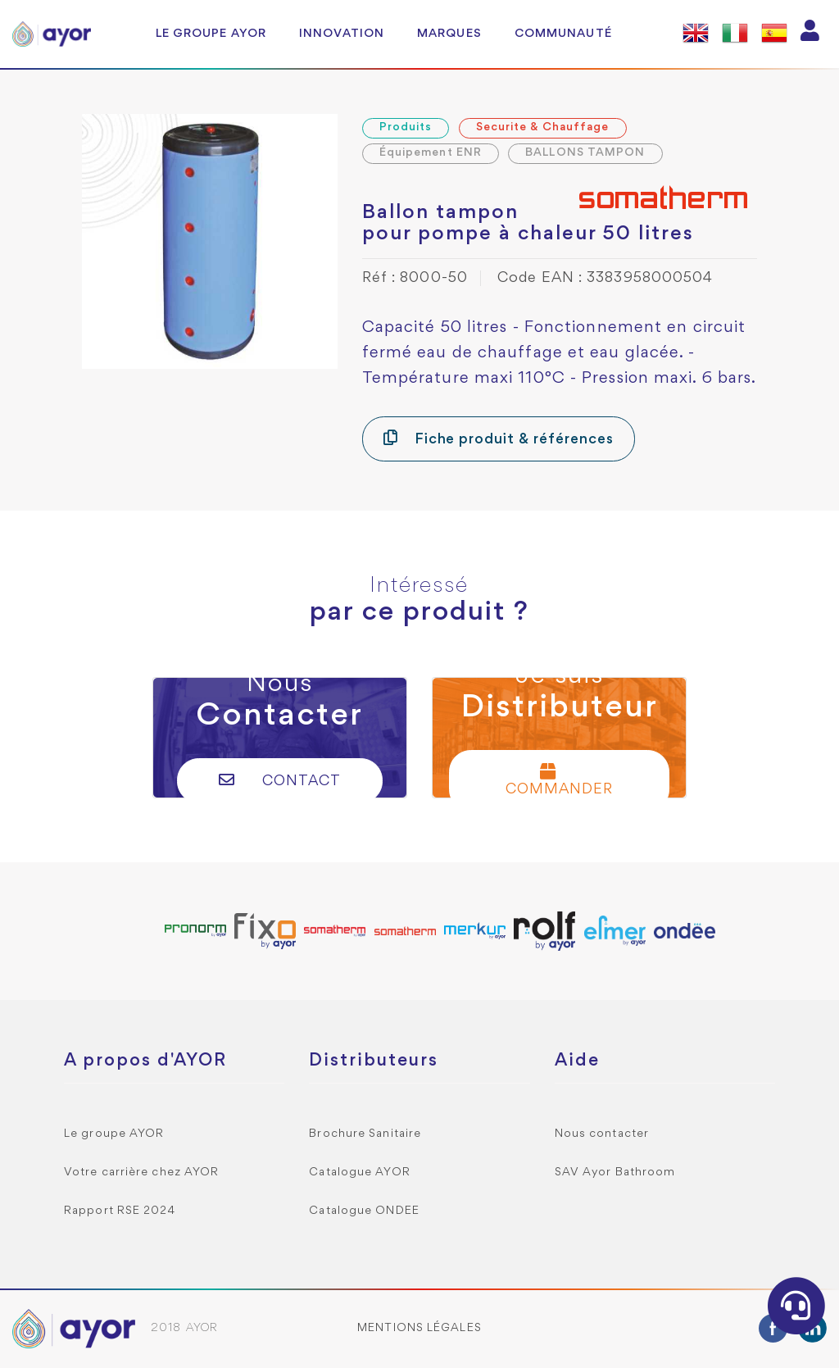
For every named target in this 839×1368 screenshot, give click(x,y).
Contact (280, 780)
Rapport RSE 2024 (120, 1211)
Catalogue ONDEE (364, 1211)
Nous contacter (602, 1134)
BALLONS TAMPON (585, 153)
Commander (559, 780)
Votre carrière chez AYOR (141, 1172)
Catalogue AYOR (359, 1172)
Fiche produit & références (498, 438)
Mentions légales (419, 1328)
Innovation (341, 33)
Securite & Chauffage (543, 127)
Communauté (563, 33)
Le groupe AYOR (211, 33)
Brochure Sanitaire (365, 1134)
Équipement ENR (430, 153)
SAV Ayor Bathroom (615, 1172)
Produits (406, 127)
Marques (449, 33)
